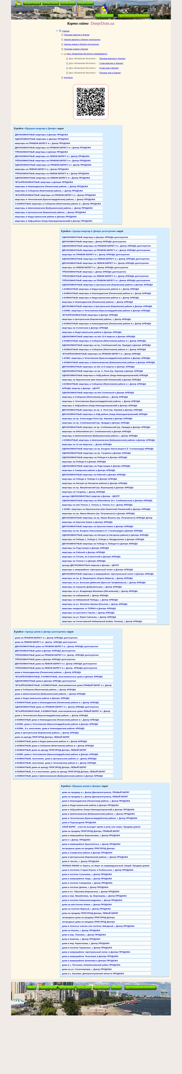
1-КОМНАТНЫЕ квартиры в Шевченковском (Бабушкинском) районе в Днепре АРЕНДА (108, 362)
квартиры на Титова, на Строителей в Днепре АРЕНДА (91, 556)
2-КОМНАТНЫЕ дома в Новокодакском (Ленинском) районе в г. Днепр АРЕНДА (57, 719)
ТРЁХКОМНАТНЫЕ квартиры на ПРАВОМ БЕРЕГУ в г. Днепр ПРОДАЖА (53, 160)
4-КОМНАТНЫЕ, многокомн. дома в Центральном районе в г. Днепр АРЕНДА (56, 758)
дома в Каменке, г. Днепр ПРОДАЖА (81, 939)
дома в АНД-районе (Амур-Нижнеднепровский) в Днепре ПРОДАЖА (98, 809)
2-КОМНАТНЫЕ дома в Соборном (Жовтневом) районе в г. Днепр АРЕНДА (54, 745)
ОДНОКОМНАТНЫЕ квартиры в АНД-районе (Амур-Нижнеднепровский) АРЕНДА (105, 375)
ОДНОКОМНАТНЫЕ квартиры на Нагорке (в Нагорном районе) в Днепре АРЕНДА (105, 535)
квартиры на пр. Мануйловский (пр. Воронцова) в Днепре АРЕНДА (97, 487)
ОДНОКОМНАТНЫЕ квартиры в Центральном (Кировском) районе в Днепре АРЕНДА (107, 284)
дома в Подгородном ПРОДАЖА (79, 822)
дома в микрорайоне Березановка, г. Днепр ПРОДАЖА (91, 835)
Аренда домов (68, 3)
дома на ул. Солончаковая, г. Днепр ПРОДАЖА (87, 969)
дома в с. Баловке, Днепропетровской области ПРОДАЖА (93, 973)
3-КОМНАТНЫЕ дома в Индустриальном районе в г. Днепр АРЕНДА (51, 741)
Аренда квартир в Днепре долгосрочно (82, 39)
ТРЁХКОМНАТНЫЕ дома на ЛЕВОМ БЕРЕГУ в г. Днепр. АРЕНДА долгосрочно (56, 668)
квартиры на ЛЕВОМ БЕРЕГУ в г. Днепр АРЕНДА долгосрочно (95, 267)
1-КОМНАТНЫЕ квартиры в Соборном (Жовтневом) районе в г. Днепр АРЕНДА (104, 349)
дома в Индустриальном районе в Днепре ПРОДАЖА (90, 805)
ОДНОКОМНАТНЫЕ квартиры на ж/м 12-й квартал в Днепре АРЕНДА (98, 336)
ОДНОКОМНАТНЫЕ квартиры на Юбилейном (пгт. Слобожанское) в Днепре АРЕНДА (107, 500)
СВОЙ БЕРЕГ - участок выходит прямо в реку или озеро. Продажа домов (101, 827)
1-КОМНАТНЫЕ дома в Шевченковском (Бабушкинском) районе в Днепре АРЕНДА (59, 776)
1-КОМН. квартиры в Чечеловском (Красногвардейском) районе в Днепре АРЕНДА (106, 358)
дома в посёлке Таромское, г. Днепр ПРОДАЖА (87, 947)
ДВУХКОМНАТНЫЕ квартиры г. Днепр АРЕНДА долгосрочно (94, 241)
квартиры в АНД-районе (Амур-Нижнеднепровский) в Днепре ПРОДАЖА (53, 221)
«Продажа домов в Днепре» (86, 786)
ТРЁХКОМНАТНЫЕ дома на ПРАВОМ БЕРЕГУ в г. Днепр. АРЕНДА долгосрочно (57, 655)
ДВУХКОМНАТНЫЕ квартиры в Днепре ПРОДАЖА (41, 134)
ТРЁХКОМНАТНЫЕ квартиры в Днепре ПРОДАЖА (41, 152)
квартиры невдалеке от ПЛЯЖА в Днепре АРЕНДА (89, 608)
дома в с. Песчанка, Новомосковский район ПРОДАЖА (91, 965)
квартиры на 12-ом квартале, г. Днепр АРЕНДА (87, 444)
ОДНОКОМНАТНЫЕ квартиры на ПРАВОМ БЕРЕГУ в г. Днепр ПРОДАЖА (53, 165)
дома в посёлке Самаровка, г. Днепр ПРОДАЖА (87, 883)
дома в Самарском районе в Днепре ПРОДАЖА (87, 852)
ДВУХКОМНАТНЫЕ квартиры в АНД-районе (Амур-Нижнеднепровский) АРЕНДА (105, 414)
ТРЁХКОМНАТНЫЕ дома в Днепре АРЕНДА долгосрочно (45, 659)
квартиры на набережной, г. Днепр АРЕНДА (85, 595)
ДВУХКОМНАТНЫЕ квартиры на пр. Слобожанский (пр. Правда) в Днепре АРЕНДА (106, 427)
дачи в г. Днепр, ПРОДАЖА (76, 839)
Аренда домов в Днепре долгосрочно (81, 44)
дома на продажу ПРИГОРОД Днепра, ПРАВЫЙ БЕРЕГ (91, 831)
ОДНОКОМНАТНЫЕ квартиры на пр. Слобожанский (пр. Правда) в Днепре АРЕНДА (106, 345)
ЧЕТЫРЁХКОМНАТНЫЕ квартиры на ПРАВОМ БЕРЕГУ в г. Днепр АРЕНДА (101, 353)
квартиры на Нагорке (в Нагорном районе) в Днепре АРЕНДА (94, 483)
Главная (65, 31)
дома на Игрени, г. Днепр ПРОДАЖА (81, 930)
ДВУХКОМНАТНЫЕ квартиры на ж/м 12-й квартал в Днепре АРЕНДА (98, 366)
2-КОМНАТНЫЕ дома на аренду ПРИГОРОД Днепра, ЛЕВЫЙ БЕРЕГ (51, 767)
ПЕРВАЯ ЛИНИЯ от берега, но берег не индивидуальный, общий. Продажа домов (105, 865)
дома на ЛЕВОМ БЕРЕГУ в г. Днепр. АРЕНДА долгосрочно (46, 642)
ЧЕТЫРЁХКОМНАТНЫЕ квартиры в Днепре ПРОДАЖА (44, 182)
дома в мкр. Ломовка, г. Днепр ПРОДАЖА (84, 934)
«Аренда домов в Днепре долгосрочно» (45, 631)
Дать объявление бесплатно (134, 16)
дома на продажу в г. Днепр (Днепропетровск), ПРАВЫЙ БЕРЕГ (96, 792)
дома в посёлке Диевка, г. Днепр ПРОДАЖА (85, 887)
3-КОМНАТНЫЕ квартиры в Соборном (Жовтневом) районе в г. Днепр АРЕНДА (104, 384)
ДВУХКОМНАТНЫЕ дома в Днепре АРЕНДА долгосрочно (45, 650)
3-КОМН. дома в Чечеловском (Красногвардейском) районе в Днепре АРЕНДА (56, 724)
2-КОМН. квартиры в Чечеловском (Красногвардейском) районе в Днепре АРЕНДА (106, 310)
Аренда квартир (50, 3)
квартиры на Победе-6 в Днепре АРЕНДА (84, 461)
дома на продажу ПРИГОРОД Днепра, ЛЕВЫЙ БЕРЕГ (90, 913)
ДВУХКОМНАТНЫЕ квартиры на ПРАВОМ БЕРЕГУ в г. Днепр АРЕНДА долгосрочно (106, 250)
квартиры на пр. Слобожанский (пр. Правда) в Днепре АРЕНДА (96, 423)
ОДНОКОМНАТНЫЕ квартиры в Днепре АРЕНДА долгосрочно (95, 237)
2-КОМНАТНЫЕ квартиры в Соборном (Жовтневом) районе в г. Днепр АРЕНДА (104, 341)
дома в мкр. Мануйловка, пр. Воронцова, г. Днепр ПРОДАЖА (94, 896)
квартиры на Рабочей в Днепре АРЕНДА (83, 552)
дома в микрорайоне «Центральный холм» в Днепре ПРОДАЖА (96, 952)
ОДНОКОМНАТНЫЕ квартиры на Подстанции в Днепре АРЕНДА (96, 466)
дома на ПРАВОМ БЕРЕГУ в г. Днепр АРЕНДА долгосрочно (46, 637)
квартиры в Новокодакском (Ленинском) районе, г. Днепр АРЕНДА (97, 302)
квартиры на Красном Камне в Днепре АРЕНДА (87, 522)
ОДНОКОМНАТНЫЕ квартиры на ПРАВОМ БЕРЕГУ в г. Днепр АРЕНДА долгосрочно (106, 246)
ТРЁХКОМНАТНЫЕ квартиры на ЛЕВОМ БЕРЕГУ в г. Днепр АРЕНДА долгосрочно (105, 276)
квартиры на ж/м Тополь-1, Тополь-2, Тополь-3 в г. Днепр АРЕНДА (97, 505)
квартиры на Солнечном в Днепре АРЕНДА (85, 328)
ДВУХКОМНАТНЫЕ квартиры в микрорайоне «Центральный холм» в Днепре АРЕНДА (108, 574)
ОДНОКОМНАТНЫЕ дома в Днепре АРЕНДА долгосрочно (45, 681)
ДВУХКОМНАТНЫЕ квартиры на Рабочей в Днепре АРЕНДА (94, 474)
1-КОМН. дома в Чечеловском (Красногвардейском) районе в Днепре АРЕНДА (56, 754)
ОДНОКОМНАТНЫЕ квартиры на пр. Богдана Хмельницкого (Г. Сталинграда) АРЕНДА (108, 448)
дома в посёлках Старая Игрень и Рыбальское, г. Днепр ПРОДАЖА (97, 870)
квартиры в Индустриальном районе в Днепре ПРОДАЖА (46, 216)
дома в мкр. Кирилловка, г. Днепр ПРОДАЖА (86, 943)
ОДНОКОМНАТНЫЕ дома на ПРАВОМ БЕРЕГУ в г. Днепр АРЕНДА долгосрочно (57, 707)
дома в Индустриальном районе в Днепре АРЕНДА (42, 698)
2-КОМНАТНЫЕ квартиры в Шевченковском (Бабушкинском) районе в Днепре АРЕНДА (108, 440)
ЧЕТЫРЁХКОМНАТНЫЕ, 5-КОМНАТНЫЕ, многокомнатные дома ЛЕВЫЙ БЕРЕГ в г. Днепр (62, 711)
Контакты (68, 77)
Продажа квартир (32, 3)
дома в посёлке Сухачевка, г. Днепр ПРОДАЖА (87, 874)
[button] (18, 3)
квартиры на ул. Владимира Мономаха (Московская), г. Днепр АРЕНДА (100, 591)
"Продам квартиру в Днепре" (112, 58)
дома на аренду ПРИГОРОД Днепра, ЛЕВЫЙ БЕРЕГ (42, 737)
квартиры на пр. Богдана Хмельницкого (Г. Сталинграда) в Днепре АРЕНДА (102, 530)
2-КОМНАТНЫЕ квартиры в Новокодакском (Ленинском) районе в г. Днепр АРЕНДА (106, 323)
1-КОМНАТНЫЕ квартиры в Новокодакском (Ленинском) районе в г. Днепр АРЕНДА (106, 293)
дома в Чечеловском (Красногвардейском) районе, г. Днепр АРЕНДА (51, 715)
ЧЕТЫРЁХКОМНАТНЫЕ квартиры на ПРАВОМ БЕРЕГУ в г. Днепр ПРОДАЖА (55, 195)
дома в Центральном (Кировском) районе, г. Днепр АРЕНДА (47, 732)
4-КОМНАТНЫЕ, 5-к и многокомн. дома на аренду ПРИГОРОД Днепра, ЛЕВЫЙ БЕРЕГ (60, 771)
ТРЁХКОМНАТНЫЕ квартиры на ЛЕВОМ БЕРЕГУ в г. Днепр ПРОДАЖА (52, 173)
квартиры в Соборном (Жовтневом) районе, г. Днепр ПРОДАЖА (49, 190)
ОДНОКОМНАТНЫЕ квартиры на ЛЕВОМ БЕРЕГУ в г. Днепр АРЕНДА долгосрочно (105, 259)
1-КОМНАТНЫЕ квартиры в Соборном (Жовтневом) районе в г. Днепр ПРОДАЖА (58, 203)
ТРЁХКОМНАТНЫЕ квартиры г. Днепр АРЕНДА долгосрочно (94, 271)
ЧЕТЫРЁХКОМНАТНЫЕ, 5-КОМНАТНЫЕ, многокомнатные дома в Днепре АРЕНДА (59, 676)
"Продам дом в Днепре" (110, 73)
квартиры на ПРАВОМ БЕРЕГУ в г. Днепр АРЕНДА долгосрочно (96, 254)
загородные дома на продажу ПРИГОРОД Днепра (88, 848)
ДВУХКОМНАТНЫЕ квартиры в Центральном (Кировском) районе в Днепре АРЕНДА (107, 306)
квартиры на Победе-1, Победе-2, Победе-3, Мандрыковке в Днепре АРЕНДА (103, 539)
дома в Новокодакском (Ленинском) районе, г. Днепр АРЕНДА (48, 672)
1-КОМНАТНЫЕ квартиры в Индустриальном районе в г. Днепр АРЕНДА (100, 289)
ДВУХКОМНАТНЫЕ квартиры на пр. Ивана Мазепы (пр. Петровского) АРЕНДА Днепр (107, 517)
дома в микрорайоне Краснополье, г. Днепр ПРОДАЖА (91, 844)
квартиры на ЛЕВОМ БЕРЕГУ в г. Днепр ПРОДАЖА (42, 169)
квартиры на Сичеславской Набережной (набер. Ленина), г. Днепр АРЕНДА (102, 621)
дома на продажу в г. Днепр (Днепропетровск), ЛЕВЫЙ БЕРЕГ (95, 796)
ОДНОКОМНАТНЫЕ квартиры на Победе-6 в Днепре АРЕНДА (94, 457)
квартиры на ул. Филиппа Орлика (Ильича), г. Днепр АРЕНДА (95, 604)
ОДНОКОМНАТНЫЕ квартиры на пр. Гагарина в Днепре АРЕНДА (96, 453)
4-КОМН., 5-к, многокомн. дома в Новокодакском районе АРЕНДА (50, 728)
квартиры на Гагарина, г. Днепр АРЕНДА (83, 492)
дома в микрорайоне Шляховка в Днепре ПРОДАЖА (90, 960)
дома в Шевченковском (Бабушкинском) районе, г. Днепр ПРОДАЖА (98, 814)
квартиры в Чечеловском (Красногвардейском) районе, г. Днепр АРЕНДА (101, 401)
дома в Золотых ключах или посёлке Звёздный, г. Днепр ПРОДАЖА (98, 926)
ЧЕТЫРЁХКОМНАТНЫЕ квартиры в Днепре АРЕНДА (90, 315)
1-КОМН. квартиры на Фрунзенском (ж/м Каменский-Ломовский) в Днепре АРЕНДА (106, 509)
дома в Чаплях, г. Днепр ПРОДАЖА (80, 861)
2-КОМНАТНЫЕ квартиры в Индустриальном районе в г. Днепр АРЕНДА (100, 297)
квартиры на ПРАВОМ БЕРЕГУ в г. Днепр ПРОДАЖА (42, 143)
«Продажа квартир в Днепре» (40, 128)
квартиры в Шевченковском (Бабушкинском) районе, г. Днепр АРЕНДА (100, 435)
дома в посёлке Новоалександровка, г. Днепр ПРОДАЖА (92, 900)
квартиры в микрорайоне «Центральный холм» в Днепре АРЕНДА (97, 569)
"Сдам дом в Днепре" (109, 68)
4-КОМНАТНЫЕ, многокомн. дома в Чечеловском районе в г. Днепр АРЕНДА (55, 763)
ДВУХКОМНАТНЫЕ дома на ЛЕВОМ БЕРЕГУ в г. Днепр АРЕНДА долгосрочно (56, 663)
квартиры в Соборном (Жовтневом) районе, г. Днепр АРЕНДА (95, 397)
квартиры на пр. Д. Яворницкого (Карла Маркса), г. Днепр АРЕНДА (97, 578)
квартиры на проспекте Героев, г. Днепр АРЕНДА (88, 612)
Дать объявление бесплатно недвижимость (87, 54)
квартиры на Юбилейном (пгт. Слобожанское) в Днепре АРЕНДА (96, 431)
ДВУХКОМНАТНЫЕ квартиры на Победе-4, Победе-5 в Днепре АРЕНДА (100, 543)
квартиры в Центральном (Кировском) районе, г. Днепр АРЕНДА (96, 319)
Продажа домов (85, 3)
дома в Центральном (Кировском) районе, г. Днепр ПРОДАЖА (95, 857)
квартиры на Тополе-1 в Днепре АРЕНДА (84, 561)
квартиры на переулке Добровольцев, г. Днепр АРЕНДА (92, 587)
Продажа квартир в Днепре (76, 35)
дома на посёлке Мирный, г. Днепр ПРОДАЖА (86, 909)
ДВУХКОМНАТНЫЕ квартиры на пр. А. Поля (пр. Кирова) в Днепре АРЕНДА (102, 410)
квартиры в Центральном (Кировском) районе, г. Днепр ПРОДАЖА (50, 212)
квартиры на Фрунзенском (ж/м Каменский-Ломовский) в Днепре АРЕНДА (101, 379)
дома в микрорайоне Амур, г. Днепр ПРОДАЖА (87, 878)
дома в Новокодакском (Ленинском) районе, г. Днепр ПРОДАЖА (96, 801)
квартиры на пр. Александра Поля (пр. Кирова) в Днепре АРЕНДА (97, 418)
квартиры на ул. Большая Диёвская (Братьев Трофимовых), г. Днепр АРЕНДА (104, 582)
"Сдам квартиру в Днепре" (111, 63)
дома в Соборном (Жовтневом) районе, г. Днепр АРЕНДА (45, 689)
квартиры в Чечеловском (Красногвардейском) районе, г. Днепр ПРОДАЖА (55, 199)
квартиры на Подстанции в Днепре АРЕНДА (85, 548)
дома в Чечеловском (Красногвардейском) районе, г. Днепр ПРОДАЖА (99, 818)
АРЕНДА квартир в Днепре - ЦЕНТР (81, 388)
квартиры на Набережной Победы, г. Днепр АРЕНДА (90, 600)
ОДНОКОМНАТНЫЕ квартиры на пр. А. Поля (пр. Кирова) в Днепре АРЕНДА (102, 371)
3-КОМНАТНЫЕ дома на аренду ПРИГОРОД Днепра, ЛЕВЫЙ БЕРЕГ (51, 750)
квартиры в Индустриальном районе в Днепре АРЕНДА (92, 332)
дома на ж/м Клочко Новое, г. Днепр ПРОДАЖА (87, 904)
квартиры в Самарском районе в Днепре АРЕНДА (88, 470)
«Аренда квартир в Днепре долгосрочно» (94, 231)
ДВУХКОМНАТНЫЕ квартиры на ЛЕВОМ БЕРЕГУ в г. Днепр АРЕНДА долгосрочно (105, 263)
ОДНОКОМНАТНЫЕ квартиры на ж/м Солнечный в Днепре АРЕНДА (98, 392)
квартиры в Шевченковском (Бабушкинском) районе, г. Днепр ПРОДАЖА (54, 208)
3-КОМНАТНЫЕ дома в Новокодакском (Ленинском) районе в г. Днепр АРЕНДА (57, 702)
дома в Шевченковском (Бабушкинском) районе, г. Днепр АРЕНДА (50, 694)
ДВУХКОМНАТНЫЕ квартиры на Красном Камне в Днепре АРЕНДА (97, 526)
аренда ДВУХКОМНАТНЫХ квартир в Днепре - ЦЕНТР (90, 565)
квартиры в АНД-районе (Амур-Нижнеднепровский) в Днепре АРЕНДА (99, 405)
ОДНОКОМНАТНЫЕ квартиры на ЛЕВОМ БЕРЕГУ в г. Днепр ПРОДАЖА (52, 178)
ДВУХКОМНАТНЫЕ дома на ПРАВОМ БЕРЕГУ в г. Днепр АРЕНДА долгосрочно (56, 646)
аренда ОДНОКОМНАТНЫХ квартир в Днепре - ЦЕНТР (91, 496)
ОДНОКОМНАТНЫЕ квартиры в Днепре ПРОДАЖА (42, 139)
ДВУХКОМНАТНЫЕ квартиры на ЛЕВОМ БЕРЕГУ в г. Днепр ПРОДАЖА (52, 156)
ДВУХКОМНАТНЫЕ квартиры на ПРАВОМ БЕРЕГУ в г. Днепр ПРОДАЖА (53, 147)
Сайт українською (104, 16)
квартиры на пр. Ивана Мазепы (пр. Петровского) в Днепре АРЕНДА (98, 513)
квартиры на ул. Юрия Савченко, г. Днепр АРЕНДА (89, 617)
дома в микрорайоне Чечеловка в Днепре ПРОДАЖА (90, 956)
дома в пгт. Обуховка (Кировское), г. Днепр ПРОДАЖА (90, 891)
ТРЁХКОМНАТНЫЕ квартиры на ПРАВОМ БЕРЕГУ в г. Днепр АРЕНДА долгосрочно (106, 280)
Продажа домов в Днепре (76, 49)
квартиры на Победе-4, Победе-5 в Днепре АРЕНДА (89, 479)
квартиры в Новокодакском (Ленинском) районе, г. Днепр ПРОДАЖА (51, 186)
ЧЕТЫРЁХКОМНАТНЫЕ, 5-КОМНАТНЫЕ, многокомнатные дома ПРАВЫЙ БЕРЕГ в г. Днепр (63, 685)
